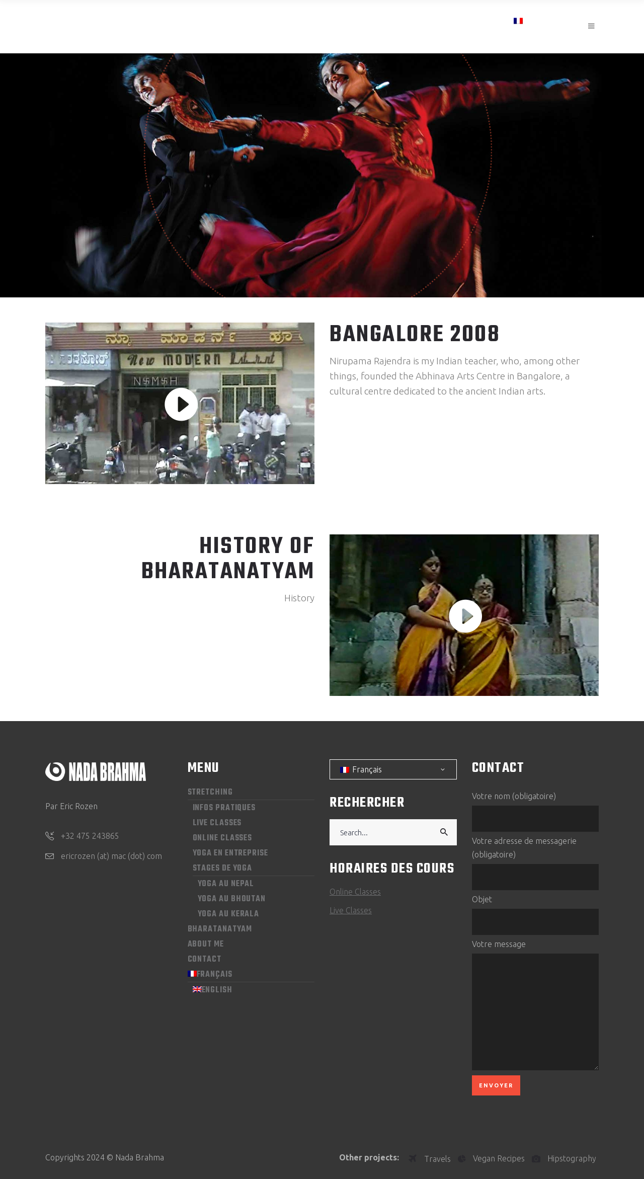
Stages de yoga (223, 868)
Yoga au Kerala (229, 914)
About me (206, 944)
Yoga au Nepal (226, 884)
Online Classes (223, 838)
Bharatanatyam (220, 929)
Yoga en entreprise (230, 853)
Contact (204, 959)
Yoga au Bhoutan (232, 899)
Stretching (210, 792)
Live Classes (217, 823)
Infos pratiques (224, 808)
